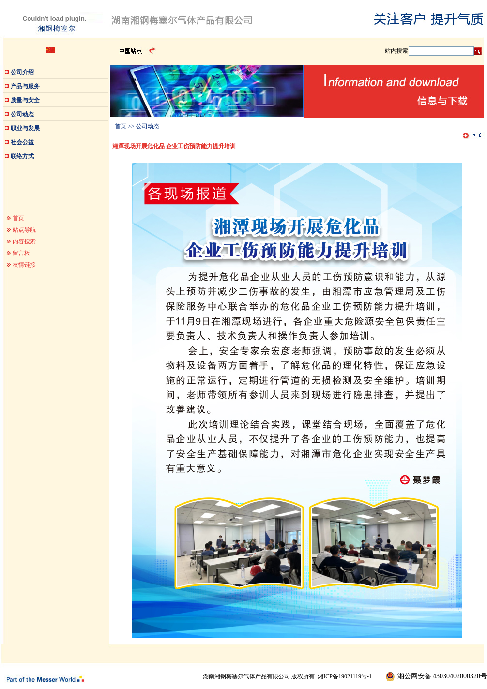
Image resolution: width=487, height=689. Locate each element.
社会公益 (22, 142)
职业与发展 (25, 128)
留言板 (21, 253)
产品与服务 (25, 86)
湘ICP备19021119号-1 (345, 676)
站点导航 (24, 229)
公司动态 (22, 114)
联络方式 (22, 156)
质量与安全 (25, 100)
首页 (18, 218)
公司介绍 (22, 72)
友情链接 (24, 264)
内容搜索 (24, 241)
